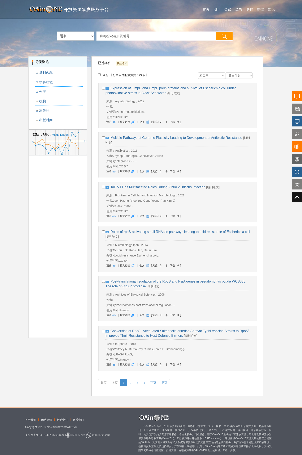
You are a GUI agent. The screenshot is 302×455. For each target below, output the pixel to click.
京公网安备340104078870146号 (44, 435)
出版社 (44, 110)
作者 (42, 91)
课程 (249, 9)
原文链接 (125, 121)
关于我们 (30, 419)
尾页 (164, 382)
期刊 (216, 9)
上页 (115, 382)
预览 (108, 121)
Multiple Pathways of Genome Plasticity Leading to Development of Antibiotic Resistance (176, 137)
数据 (260, 9)
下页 (153, 382)
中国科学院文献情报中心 (62, 427)
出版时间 (46, 120)
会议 (227, 9)
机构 (42, 101)
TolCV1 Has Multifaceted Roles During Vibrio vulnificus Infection (158, 187)
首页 (206, 9)
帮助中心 (62, 419)
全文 (141, 121)
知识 (271, 9)
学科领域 (46, 82)
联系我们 (78, 419)
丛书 (238, 9)
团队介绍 (46, 419)
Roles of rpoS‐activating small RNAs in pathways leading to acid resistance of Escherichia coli (180, 232)
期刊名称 (46, 73)
